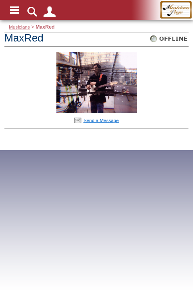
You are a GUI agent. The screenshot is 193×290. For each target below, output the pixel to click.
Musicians (19, 26)
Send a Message (101, 120)
